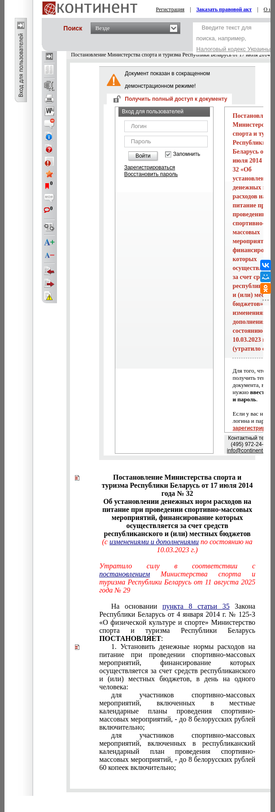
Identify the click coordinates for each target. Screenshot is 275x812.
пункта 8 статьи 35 (196, 606)
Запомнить (186, 154)
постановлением (124, 574)
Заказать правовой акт (224, 9)
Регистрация (170, 9)
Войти (143, 156)
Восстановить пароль (151, 174)
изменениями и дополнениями (154, 542)
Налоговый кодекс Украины (233, 49)
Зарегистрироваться (149, 167)
